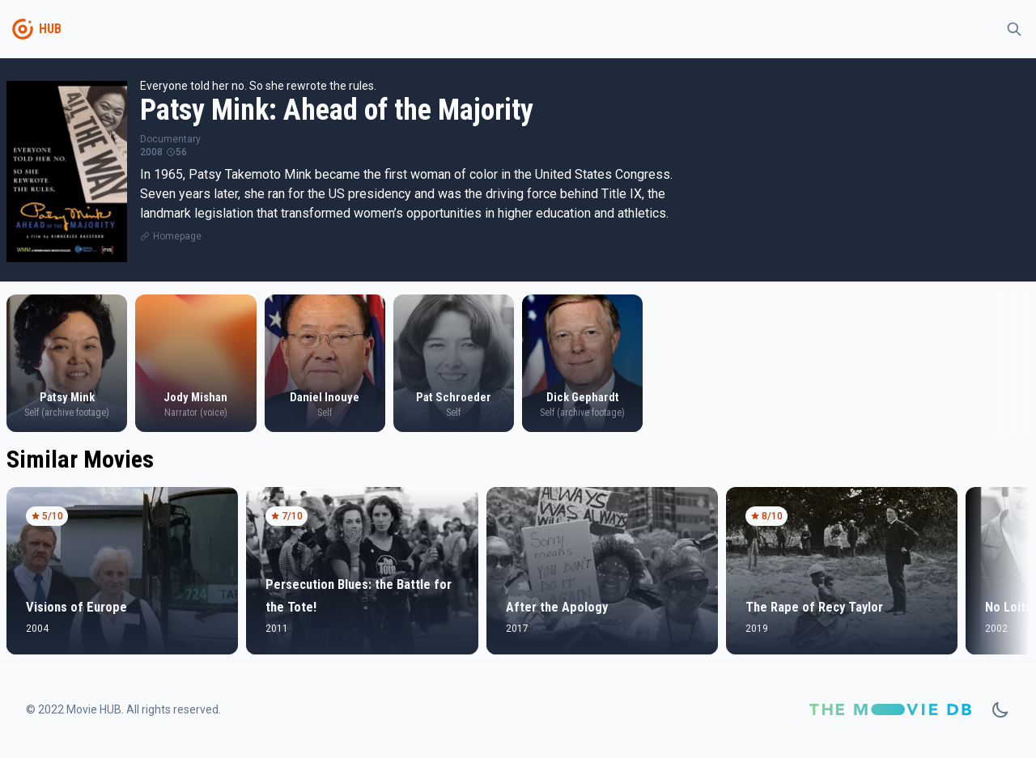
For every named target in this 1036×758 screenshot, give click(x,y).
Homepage (177, 236)
